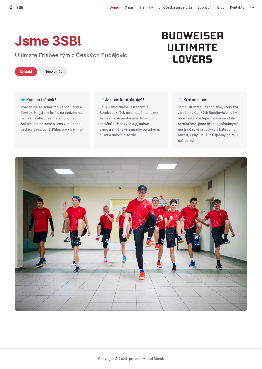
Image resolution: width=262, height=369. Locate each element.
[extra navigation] (252, 7)
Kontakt (26, 71)
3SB (15, 7)
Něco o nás (53, 71)
